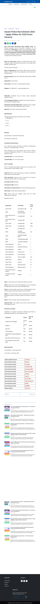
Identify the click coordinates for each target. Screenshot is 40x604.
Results (30, 4)
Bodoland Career (19, 602)
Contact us (6, 586)
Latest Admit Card (24, 4)
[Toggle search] (32, 1)
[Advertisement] (20, 18)
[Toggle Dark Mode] (30, 1)
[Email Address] (19, 597)
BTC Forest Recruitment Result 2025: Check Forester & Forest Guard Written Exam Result (22, 451)
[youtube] (24, 581)
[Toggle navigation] (35, 1)
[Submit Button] (26, 597)
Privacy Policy (7, 580)
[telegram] (22, 581)
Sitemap (6, 584)
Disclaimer (6, 582)
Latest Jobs (10, 4)
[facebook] (28, 1)
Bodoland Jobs (16, 4)
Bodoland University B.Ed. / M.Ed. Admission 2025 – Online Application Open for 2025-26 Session (23, 434)
